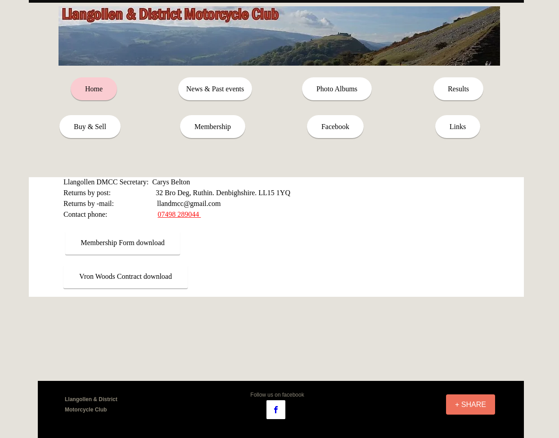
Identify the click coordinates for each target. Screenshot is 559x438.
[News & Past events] (215, 88)
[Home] (94, 88)
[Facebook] (335, 126)
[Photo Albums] (337, 88)
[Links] (457, 126)
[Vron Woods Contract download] (125, 276)
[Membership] (212, 126)
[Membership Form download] (122, 243)
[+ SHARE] (470, 404)
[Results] (458, 88)
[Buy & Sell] (90, 126)
